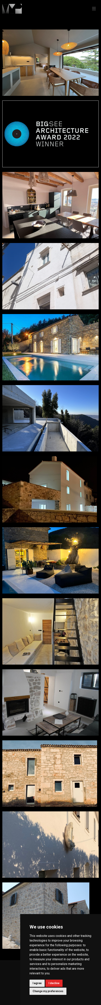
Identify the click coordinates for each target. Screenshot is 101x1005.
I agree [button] (37, 983)
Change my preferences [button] (48, 991)
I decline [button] (54, 983)
